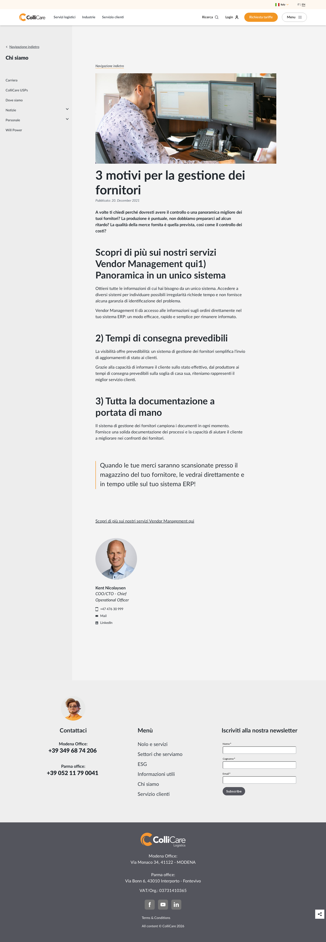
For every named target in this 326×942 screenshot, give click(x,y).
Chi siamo (148, 784)
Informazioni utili (156, 774)
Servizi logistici (64, 17)
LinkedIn (106, 622)
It (299, 4)
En (303, 4)
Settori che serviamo (160, 754)
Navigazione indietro (24, 47)
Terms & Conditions (156, 918)
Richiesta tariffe (261, 17)
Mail (103, 616)
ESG (142, 764)
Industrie (88, 17)
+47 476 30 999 (111, 609)
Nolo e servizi (153, 744)
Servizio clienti (113, 17)
